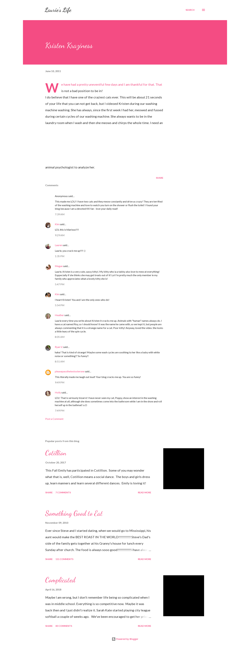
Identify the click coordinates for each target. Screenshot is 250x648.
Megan (59, 266)
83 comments (63, 626)
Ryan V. (59, 346)
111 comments (64, 559)
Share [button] (159, 177)
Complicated (60, 580)
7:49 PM (59, 410)
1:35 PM (59, 256)
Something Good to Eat (74, 513)
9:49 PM (59, 382)
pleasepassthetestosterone (69, 371)
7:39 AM (60, 214)
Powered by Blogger (125, 638)
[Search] (190, 10)
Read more (144, 492)
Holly (58, 392)
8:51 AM (60, 361)
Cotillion (55, 453)
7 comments (63, 492)
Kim (57, 224)
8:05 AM (60, 336)
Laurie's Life (58, 9)
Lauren (58, 245)
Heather (59, 315)
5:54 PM (59, 305)
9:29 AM (60, 235)
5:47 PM (59, 284)
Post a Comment (54, 418)
